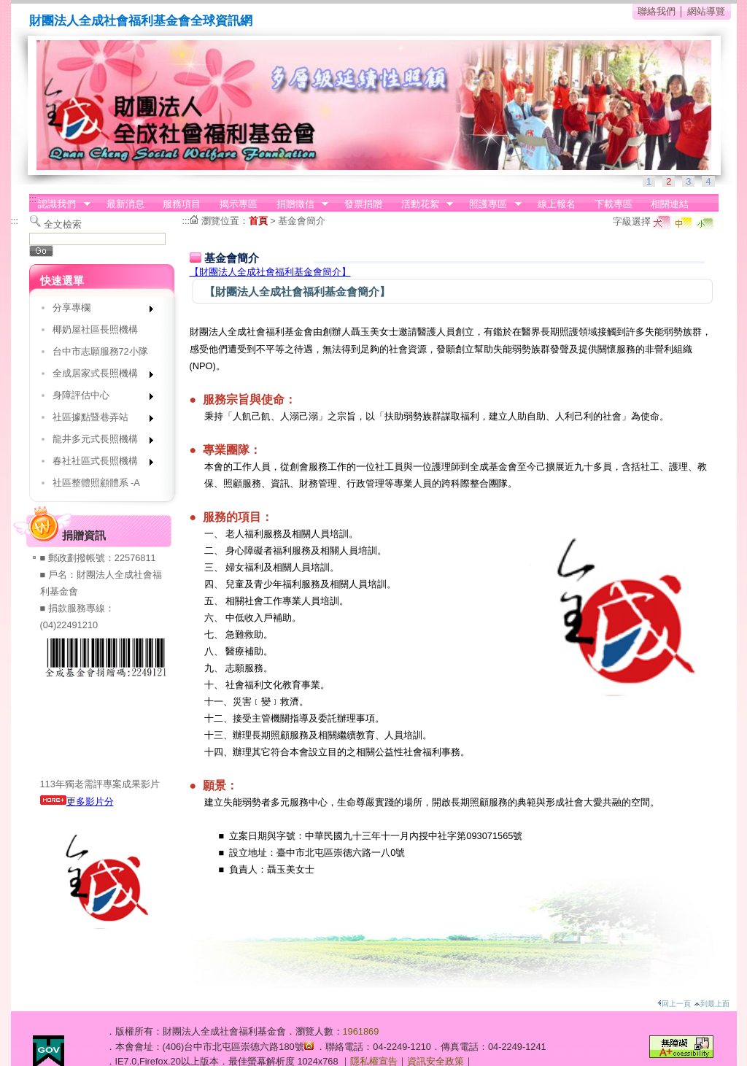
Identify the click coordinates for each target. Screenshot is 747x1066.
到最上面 (711, 1004)
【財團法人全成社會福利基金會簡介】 (270, 271)
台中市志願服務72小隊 (100, 351)
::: (33, 198)
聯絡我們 (657, 11)
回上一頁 (674, 1004)
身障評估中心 (98, 398)
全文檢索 (63, 224)
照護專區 (491, 204)
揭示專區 (239, 203)
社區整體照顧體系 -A (96, 482)
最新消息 (125, 203)
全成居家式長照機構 (98, 376)
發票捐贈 (363, 203)
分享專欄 (98, 310)
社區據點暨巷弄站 (98, 420)
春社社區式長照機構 (98, 463)
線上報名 (557, 203)
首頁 (258, 220)
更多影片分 (77, 801)
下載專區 (613, 203)
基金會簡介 (301, 220)
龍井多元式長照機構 (98, 441)
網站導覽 (706, 11)
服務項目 (182, 203)
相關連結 (670, 203)
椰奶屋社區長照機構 (95, 329)
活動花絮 (422, 204)
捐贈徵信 (297, 204)
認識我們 (59, 204)
